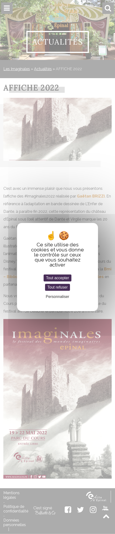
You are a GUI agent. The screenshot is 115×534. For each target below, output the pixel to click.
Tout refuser (57, 287)
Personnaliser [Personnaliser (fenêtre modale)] (57, 297)
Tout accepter (57, 278)
